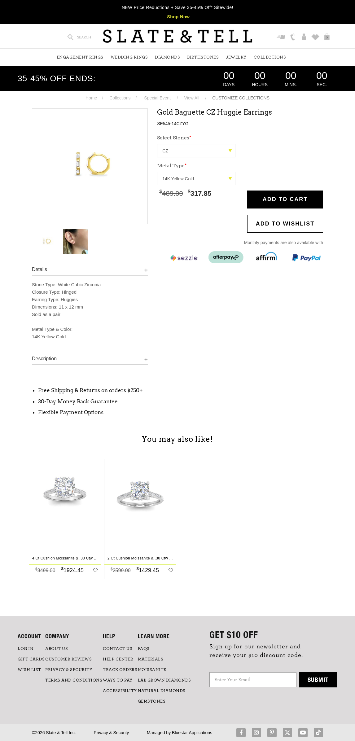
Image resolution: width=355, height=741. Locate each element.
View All (191, 97)
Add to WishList (285, 224)
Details (39, 269)
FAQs (144, 649)
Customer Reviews (68, 659)
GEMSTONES (152, 701)
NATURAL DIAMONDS (162, 691)
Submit (318, 679)
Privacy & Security (111, 732)
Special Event (157, 97)
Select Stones (174, 138)
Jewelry (236, 57)
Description (44, 358)
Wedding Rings (129, 57)
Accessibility (120, 691)
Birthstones (203, 57)
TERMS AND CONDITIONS (73, 680)
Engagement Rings (80, 57)
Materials (151, 659)
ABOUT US (56, 649)
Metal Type (172, 166)
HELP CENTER (118, 659)
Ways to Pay (118, 680)
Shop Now (178, 16)
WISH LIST (29, 670)
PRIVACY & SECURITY (68, 670)
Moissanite (152, 670)
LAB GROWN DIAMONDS (164, 680)
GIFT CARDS (31, 659)
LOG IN (25, 649)
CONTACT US (117, 649)
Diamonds (167, 57)
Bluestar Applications (192, 732)
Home (91, 97)
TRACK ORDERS (120, 670)
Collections (270, 57)
